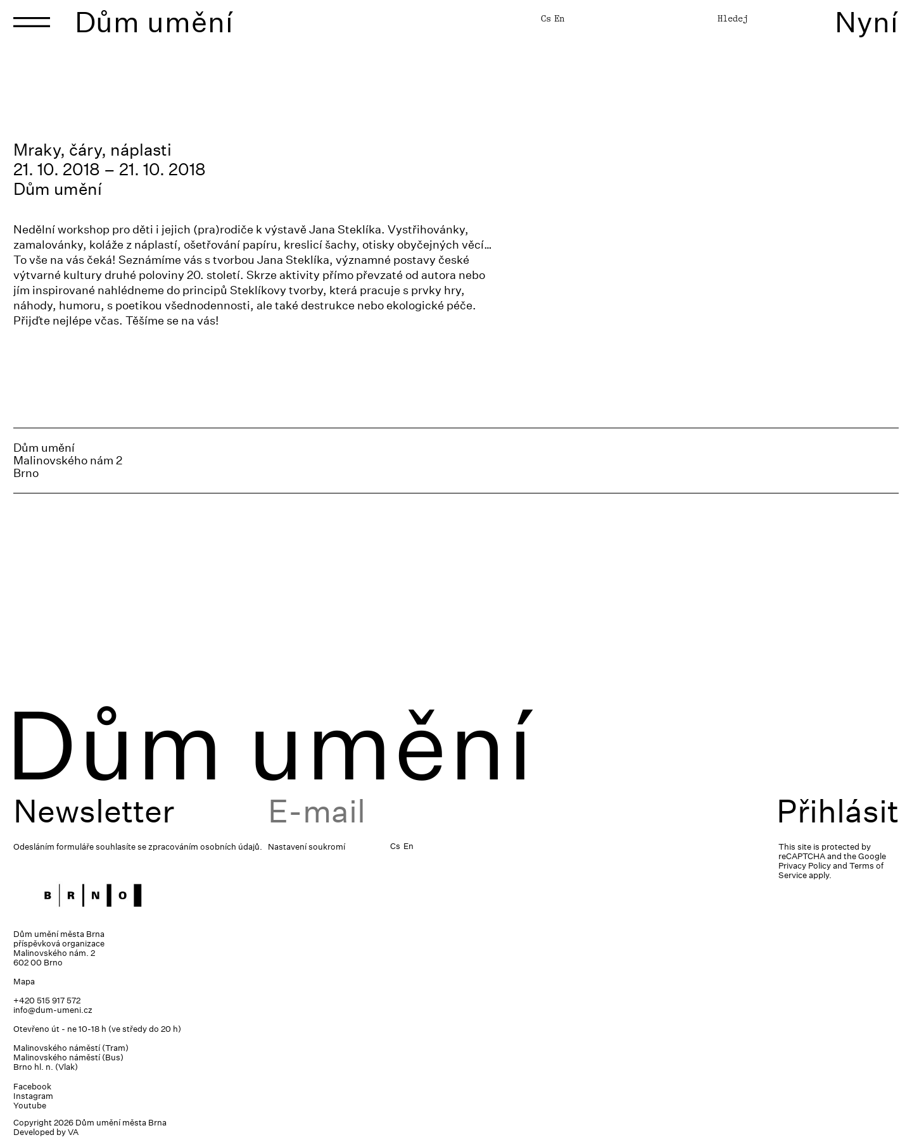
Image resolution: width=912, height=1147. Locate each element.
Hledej (733, 18)
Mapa (24, 981)
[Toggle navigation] (32, 22)
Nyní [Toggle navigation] (867, 22)
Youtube (29, 1105)
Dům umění (154, 22)
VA (73, 1132)
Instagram (33, 1096)
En (559, 18)
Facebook (32, 1086)
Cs (546, 18)
